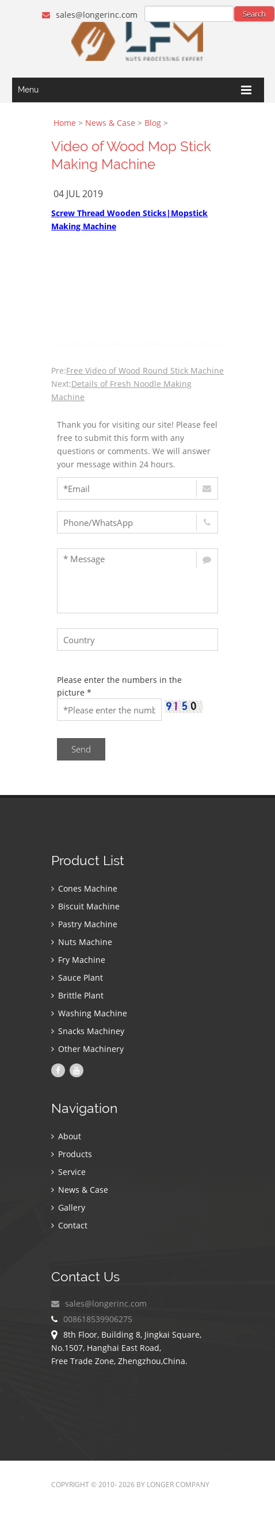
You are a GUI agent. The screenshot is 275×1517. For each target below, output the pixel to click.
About (66, 1136)
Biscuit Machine (85, 906)
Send (81, 749)
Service (68, 1171)
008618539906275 (97, 1319)
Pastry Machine (84, 924)
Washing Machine (89, 1013)
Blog (152, 122)
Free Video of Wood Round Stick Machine (145, 370)
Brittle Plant (77, 995)
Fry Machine (78, 959)
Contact (69, 1225)
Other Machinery (87, 1048)
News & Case (110, 122)
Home (65, 122)
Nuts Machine (81, 941)
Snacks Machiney (87, 1031)
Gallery (68, 1207)
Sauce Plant (77, 977)
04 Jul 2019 (78, 193)
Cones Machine (84, 888)
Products (71, 1154)
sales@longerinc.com (90, 14)
